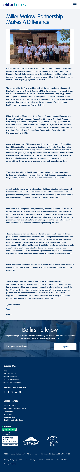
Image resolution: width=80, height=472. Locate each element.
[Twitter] (5, 392)
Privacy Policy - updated (13, 460)
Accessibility (30, 460)
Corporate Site (9, 417)
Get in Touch (8, 414)
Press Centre (8, 411)
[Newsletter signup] (27, 346)
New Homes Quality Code (13, 420)
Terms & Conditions (45, 460)
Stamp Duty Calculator (12, 382)
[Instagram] (12, 392)
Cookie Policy (62, 460)
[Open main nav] (74, 4)
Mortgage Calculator (11, 379)
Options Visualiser (10, 376)
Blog (5, 370)
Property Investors (10, 405)
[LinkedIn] (20, 392)
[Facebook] (8, 392)
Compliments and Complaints (15, 408)
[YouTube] (16, 392)
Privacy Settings (10, 464)
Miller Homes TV (10, 373)
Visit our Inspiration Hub (15, 388)
